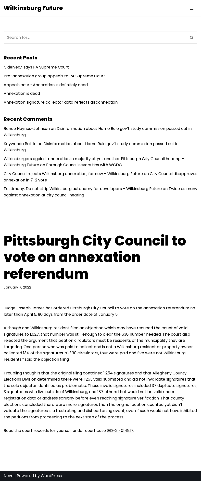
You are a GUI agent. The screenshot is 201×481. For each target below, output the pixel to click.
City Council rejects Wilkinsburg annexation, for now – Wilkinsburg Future (73, 174)
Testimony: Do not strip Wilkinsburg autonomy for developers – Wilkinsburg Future (83, 189)
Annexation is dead (22, 93)
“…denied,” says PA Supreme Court (36, 67)
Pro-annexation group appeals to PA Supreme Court (54, 76)
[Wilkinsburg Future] (33, 8)
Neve (8, 476)
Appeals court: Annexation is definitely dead (46, 85)
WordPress (51, 476)
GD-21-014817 (120, 430)
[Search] (95, 37)
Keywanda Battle (20, 144)
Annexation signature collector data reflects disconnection (61, 102)
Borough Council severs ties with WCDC (84, 165)
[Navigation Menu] (191, 8)
